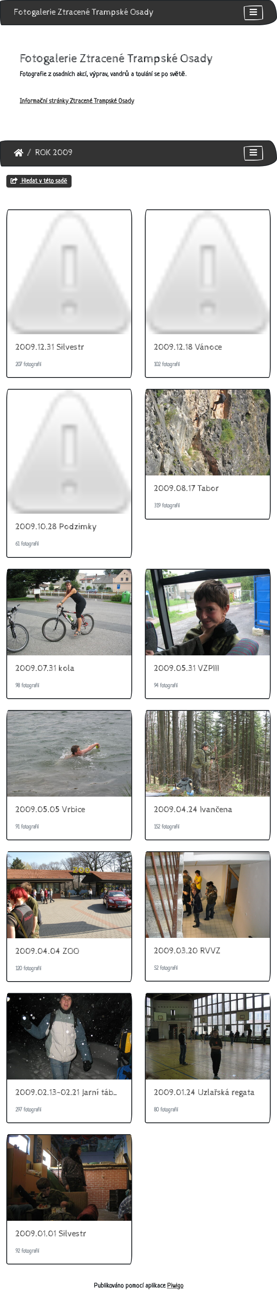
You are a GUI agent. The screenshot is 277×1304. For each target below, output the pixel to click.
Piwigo (175, 1286)
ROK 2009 (54, 153)
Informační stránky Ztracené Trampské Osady (77, 101)
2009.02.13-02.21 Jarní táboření (74, 1093)
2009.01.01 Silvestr (51, 1234)
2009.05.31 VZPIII (186, 668)
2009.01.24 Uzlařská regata (204, 1093)
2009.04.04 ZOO (47, 951)
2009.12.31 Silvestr (50, 347)
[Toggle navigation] (253, 12)
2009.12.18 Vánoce (188, 347)
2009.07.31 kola (45, 668)
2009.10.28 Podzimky (56, 527)
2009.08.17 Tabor (186, 489)
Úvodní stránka (19, 153)
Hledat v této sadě (39, 181)
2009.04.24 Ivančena (193, 810)
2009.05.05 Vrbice (50, 810)
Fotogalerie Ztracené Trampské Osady (84, 12)
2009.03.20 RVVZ (187, 951)
